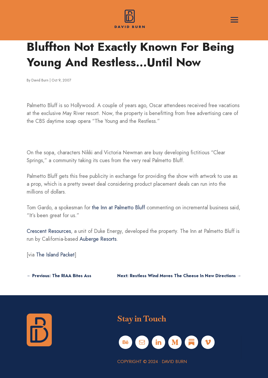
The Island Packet (55, 255)
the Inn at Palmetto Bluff (118, 207)
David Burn (39, 80)
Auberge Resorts (98, 239)
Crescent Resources (49, 231)
